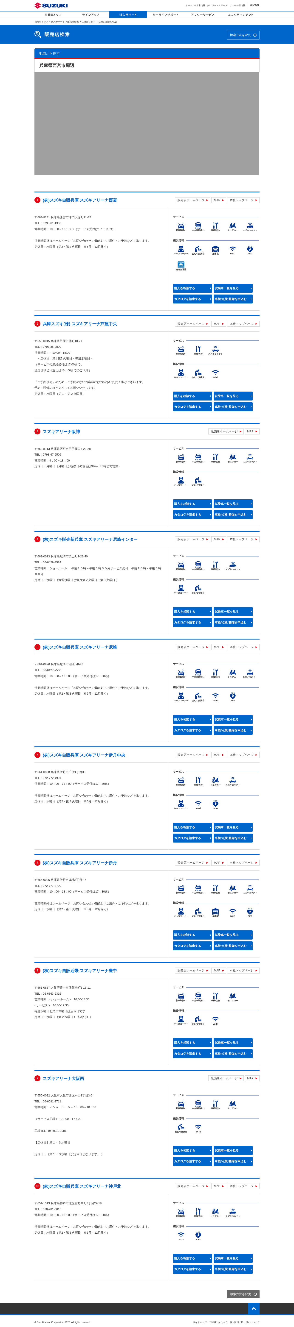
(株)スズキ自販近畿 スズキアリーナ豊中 (80, 970)
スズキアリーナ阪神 (61, 431)
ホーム (188, 5)
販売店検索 (73, 21)
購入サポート (58, 21)
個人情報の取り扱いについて (245, 1322)
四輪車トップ (41, 21)
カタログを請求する (187, 299)
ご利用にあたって (218, 1322)
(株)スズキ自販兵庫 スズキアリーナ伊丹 (80, 863)
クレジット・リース (217, 5)
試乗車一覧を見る (227, 288)
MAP (217, 200)
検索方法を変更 (240, 35)
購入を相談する (184, 288)
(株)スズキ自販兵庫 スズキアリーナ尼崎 (80, 647)
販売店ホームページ (191, 200)
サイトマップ (200, 1322)
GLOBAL (255, 5)
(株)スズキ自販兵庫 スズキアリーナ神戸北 (82, 1186)
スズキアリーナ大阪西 (63, 1078)
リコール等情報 (237, 5)
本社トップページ (242, 200)
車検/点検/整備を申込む (230, 299)
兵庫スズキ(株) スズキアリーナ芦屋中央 (80, 324)
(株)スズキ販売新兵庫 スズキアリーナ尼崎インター (90, 539)
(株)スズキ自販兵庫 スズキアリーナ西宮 (80, 200)
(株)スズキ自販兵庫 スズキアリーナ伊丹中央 (84, 755)
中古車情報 (199, 5)
